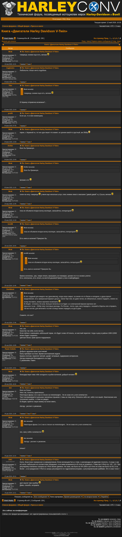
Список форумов (9, 26)
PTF (69, 534)
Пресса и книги (37, 26)
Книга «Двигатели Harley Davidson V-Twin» (34, 31)
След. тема (116, 41)
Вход (68, 19)
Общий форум (23, 26)
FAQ (64, 19)
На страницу (99, 38)
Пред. (106, 38)
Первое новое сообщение (101, 41)
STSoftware (62, 534)
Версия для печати (9, 41)
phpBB (53, 532)
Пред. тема (86, 41)
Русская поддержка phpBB (61, 535)
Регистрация (56, 19)
